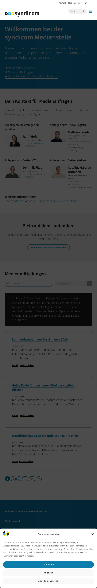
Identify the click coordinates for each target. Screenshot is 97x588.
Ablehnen (48, 572)
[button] (92, 534)
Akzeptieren (48, 564)
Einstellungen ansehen (48, 581)
